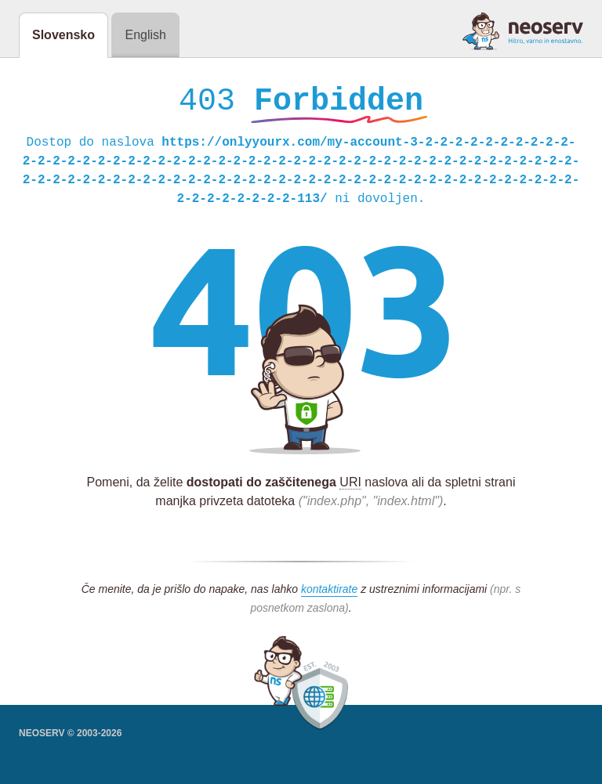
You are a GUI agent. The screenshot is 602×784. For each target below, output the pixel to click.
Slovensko (63, 35)
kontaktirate (329, 593)
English (145, 35)
